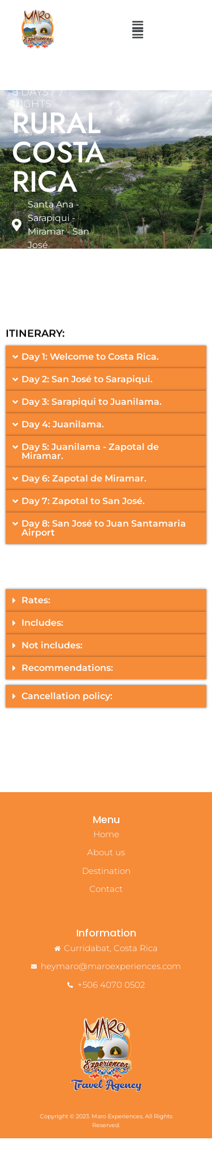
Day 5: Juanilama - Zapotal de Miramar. (90, 461)
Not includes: (52, 655)
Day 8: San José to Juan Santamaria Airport (103, 538)
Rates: (35, 610)
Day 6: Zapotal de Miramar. (83, 488)
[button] (138, 33)
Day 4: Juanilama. (62, 434)
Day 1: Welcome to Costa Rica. (90, 366)
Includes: (42, 632)
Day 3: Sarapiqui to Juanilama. (91, 411)
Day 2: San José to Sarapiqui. (87, 389)
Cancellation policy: (67, 706)
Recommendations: (67, 678)
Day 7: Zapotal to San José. (83, 511)
